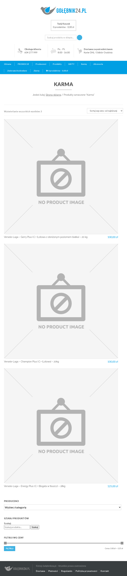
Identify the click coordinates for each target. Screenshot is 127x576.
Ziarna (36, 70)
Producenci (41, 64)
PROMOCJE (23, 64)
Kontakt (105, 571)
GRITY (71, 64)
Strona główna (53, 95)
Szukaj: (7, 523)
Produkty (57, 64)
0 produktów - (63, 25)
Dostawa (40, 571)
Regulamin (66, 571)
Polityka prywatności (86, 571)
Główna (7, 64)
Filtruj (9, 548)
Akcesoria (98, 64)
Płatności (53, 571)
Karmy (84, 64)
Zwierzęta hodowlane (17, 70)
